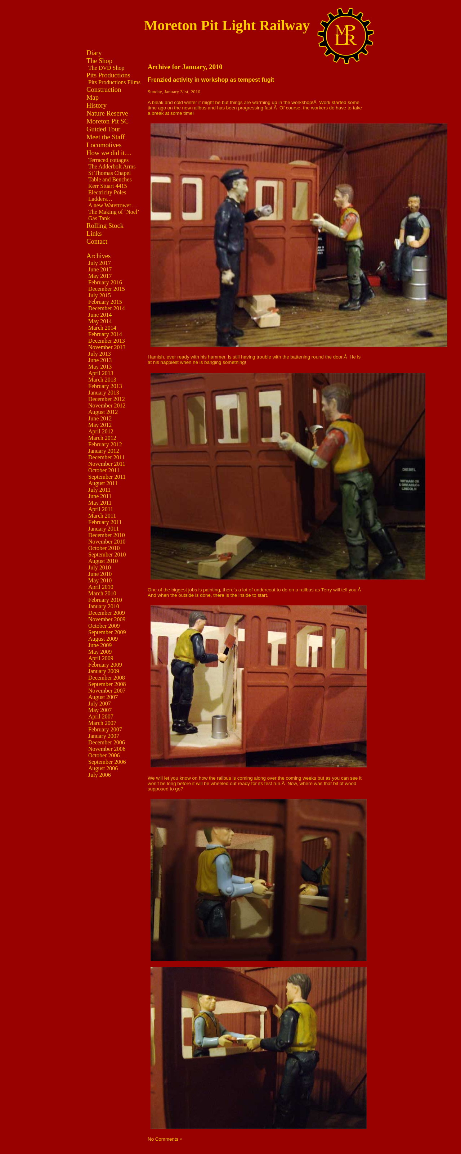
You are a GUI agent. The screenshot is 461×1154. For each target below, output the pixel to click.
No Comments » (165, 1139)
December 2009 (106, 613)
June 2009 (100, 645)
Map (92, 97)
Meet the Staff (105, 137)
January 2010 (103, 606)
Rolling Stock (105, 225)
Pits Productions (108, 75)
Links (94, 233)
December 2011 (106, 457)
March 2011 (102, 516)
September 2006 (107, 762)
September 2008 (107, 684)
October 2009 (104, 626)
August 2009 (103, 639)
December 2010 (106, 535)
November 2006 (107, 749)
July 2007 (99, 703)
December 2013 (106, 341)
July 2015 (99, 295)
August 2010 (103, 561)
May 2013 (100, 367)
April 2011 (100, 509)
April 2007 (100, 716)
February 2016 (105, 282)
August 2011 (103, 483)
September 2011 (107, 477)
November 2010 (107, 541)
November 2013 (107, 347)
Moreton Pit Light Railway (227, 25)
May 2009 (100, 652)
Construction (103, 89)
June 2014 (100, 315)
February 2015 (105, 302)
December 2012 (106, 399)
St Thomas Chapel (109, 173)
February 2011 (105, 522)
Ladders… (100, 199)
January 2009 (103, 671)
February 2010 (105, 600)
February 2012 (105, 444)
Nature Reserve (107, 113)
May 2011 (100, 503)
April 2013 (100, 373)
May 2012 (100, 425)
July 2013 (99, 354)
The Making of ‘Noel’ (113, 212)
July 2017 (99, 263)
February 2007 (105, 729)
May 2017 (100, 276)
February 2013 (105, 386)
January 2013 (103, 392)
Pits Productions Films (114, 82)
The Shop (99, 60)
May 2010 (100, 580)
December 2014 (106, 308)
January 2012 (103, 451)
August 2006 (103, 768)
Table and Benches (110, 179)
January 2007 (103, 736)
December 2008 (106, 678)
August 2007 (103, 697)
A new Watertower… (112, 205)
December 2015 (106, 289)
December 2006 (106, 742)
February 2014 (105, 334)
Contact (96, 241)
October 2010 (104, 548)
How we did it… (108, 153)
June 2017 (100, 269)
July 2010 (99, 567)
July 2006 (99, 775)
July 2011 (99, 490)
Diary (94, 53)
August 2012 (103, 412)
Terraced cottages (108, 160)
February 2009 (105, 665)
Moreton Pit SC (107, 121)
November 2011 (106, 464)
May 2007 (100, 710)
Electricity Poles (107, 192)
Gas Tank (99, 218)
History (96, 105)
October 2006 (104, 755)
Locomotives (103, 145)
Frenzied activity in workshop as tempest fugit (211, 80)
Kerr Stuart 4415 (107, 186)
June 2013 (100, 360)
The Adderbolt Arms (112, 166)
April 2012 (100, 431)
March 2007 (102, 723)
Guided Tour (103, 129)
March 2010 (102, 593)
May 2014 (100, 321)
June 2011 (100, 496)
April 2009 (100, 658)
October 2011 (104, 470)
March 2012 (102, 438)
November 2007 (107, 691)
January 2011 (103, 529)
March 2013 (102, 380)
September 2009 (107, 632)
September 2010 (107, 554)
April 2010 (100, 587)
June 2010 (100, 574)
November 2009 (107, 619)
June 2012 (100, 418)
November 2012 (107, 405)
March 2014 (102, 328)
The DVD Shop (106, 68)
